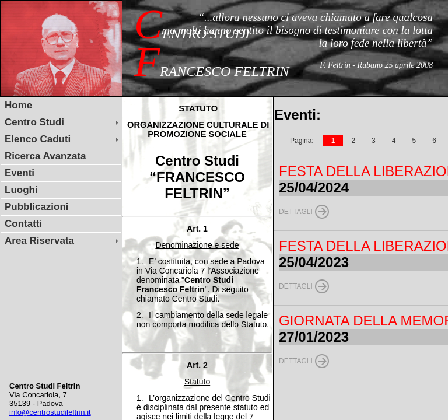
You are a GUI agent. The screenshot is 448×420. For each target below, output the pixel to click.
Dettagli (296, 212)
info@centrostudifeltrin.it (50, 412)
